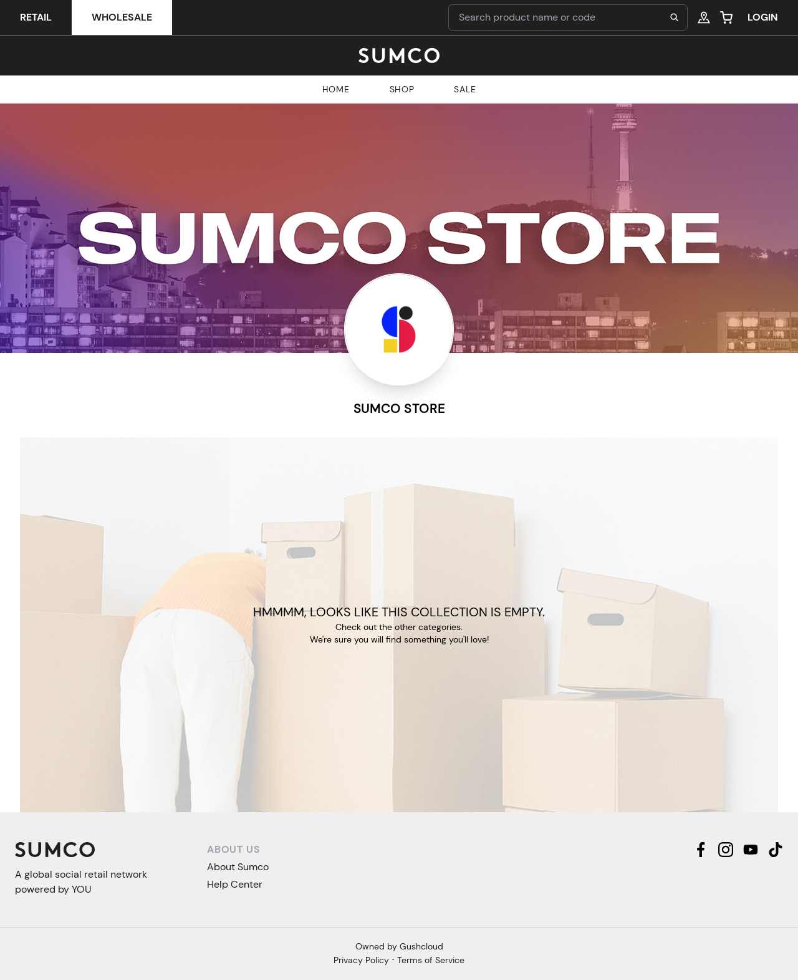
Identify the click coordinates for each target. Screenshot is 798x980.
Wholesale (122, 17)
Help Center (234, 884)
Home (336, 89)
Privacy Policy (361, 960)
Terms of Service (430, 960)
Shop (402, 89)
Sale (465, 89)
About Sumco (238, 866)
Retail (36, 17)
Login (763, 17)
